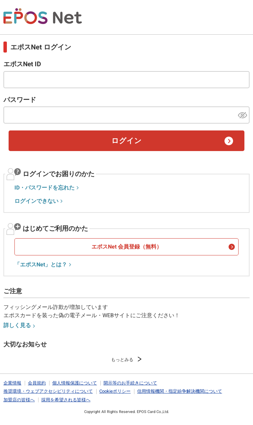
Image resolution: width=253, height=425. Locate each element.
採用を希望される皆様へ (65, 400)
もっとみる (122, 359)
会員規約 (37, 383)
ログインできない (36, 201)
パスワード (19, 100)
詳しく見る (17, 325)
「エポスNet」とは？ (40, 265)
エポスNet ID (22, 64)
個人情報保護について (74, 383)
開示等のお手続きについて (130, 383)
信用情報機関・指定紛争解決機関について (179, 391)
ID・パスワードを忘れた (44, 188)
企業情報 (12, 383)
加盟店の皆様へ (19, 400)
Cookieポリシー (115, 391)
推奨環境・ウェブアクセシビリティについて (48, 391)
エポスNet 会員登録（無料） (126, 247)
